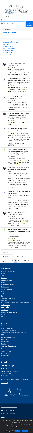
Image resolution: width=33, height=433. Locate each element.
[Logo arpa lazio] (10, 8)
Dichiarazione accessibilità (8, 413)
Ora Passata (7, 44)
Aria (2, 275)
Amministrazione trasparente (9, 407)
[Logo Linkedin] (12, 365)
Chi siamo (4, 310)
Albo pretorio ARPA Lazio (8, 410)
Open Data (4, 300)
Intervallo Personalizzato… (12, 55)
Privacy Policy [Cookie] (10, 431)
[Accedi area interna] (4, 383)
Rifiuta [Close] (18, 431)
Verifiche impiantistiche (9, 330)
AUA (2, 293)
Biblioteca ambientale (8, 337)
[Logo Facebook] (3, 365)
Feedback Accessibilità (21, 379)
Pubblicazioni (5, 353)
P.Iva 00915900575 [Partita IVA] (7, 376)
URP (2, 316)
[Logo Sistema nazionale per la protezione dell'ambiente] (22, 8)
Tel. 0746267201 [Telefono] (6, 373)
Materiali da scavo (7, 328)
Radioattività (5, 287)
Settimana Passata (9, 48)
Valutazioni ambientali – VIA (10, 298)
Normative (11, 145)
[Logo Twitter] (6, 365)
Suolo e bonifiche (6, 280)
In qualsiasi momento (11, 42)
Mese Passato (8, 50)
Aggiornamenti (6, 351)
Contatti (4, 314)
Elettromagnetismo (7, 284)
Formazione (5, 341)
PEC (2, 379)
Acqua (3, 273)
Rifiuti (3, 282)
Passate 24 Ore (8, 46)
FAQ (2, 335)
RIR (2, 296)
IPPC (2, 291)
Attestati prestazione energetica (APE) (13, 332)
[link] (1, 20)
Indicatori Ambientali (8, 271)
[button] (5, 16)
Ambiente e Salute (7, 289)
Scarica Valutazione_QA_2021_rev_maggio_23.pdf (18, 195)
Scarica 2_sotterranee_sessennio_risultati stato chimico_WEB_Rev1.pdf (18, 173)
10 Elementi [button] (7, 253)
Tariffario (4, 326)
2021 (17, 208)
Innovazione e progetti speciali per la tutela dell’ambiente (15, 304)
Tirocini (3, 344)
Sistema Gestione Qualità (9, 312)
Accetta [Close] (25, 431)
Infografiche (5, 355)
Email (7, 379)
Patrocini (4, 339)
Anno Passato (8, 53)
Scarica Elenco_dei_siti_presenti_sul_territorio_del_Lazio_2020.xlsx (19, 153)
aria (10, 143)
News (3, 349)
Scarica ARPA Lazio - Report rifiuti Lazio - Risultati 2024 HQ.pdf (18, 117)
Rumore (4, 278)
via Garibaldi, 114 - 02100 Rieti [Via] (10, 371)
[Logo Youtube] (9, 365)
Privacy (3, 417)
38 (25, 261)
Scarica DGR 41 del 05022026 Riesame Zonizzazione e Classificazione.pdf (17, 234)
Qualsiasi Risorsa (9, 32)
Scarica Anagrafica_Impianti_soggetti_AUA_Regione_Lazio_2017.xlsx (19, 82)
